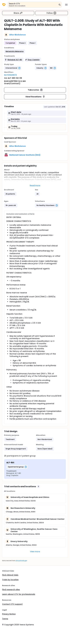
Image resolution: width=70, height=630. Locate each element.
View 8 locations (35, 96)
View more (35, 551)
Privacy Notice (9, 614)
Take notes (35, 90)
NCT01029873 (10, 75)
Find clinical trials (10, 575)
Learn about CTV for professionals (18, 594)
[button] (14, 51)
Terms (5, 618)
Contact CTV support (12, 604)
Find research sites (11, 589)
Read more (35, 185)
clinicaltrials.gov (21, 561)
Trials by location (10, 579)
